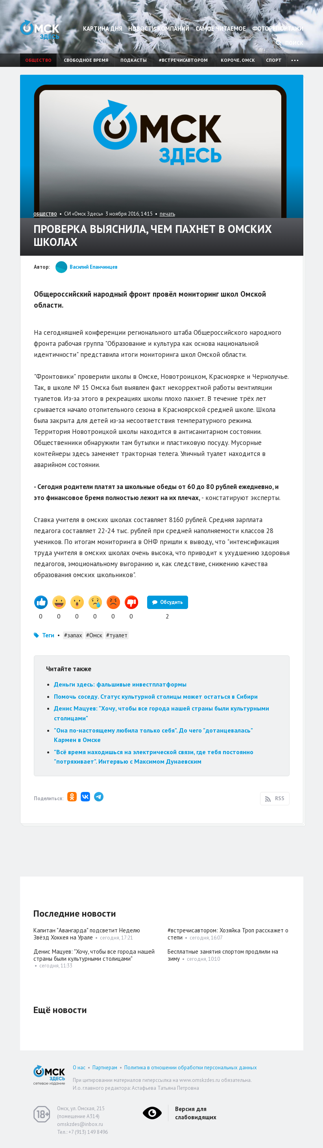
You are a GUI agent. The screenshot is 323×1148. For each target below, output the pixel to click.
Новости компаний (158, 28)
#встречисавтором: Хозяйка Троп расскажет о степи (228, 934)
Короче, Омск (238, 60)
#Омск (94, 635)
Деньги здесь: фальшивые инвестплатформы (120, 684)
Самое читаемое (221, 28)
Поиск (289, 42)
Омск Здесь (39, 30)
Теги (48, 635)
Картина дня (102, 28)
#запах (73, 635)
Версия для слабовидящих (195, 1113)
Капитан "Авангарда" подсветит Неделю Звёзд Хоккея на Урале (86, 934)
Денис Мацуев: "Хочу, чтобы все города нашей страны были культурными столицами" (94, 955)
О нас (79, 1067)
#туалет (116, 635)
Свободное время (86, 60)
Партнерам (104, 1067)
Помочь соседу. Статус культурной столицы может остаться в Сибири (156, 696)
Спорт (274, 60)
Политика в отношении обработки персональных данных (190, 1067)
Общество (38, 60)
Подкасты (133, 60)
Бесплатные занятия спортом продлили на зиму (223, 955)
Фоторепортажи (277, 28)
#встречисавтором (183, 60)
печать (167, 213)
